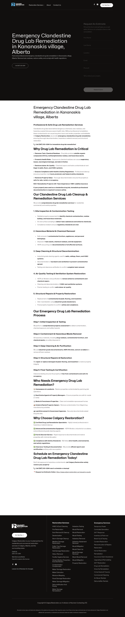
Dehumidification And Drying (60, 584)
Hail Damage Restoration (61, 551)
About (49, 5)
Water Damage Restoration (62, 569)
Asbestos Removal (78, 539)
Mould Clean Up (77, 549)
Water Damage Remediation (58, 589)
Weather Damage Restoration (58, 542)
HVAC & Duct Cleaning (60, 527)
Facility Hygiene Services (61, 557)
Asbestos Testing (78, 527)
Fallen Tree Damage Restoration (59, 547)
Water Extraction (58, 572)
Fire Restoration (58, 530)
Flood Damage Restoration (62, 578)
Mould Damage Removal (77, 553)
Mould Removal (77, 530)
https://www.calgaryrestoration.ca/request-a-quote (73, 470)
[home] (19, 5)
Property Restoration (79, 563)
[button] (36, 5)
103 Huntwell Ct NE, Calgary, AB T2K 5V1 (62, 607)
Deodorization (57, 536)
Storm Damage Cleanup (61, 539)
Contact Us (57, 5)
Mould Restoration (78, 533)
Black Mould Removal (79, 557)
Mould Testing (77, 536)
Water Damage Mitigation (61, 581)
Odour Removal (58, 554)
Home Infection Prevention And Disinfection (61, 560)
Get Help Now (106, 5)
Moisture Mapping (59, 575)
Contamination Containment (58, 565)
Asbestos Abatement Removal (79, 542)
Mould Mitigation (77, 546)
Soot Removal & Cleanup (61, 533)
